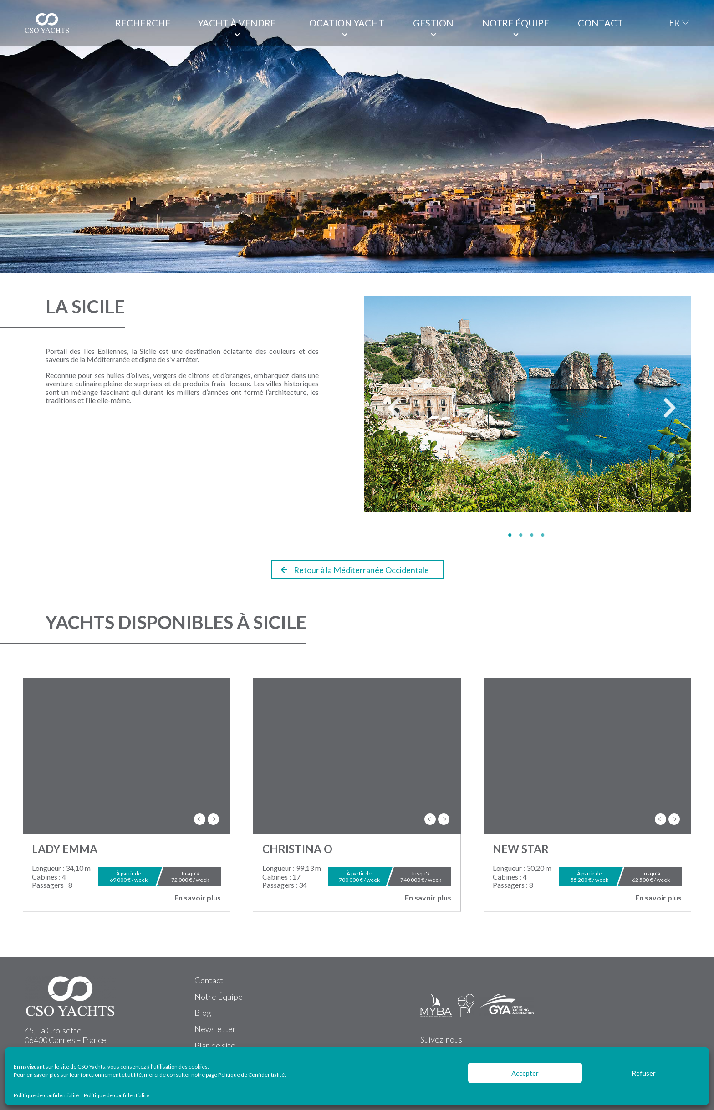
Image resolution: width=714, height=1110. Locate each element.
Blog (202, 1013)
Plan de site (214, 1045)
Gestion (433, 22)
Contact (600, 22)
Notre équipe (515, 22)
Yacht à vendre (237, 22)
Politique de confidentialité (46, 1095)
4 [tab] (544, 535)
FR (674, 22)
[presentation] (199, 819)
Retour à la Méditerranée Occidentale (355, 570)
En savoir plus (197, 898)
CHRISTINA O (297, 848)
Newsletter (215, 1029)
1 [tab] (511, 535)
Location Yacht (344, 22)
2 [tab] (522, 535)
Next (662, 412)
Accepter (525, 1073)
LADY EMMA (64, 848)
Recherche (143, 22)
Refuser (644, 1073)
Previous (386, 412)
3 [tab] (533, 535)
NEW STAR (521, 848)
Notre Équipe (218, 997)
